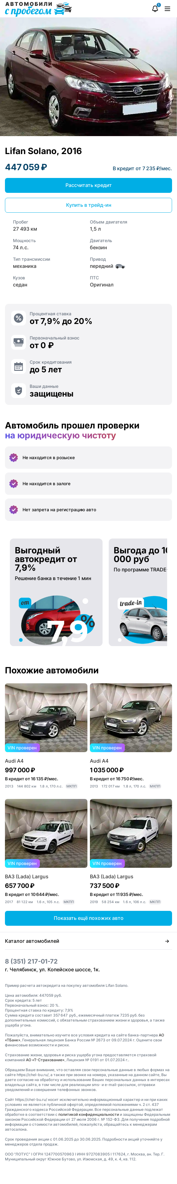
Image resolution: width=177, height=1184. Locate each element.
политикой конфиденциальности (88, 1114)
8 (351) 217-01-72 (31, 961)
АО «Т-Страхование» (45, 1060)
